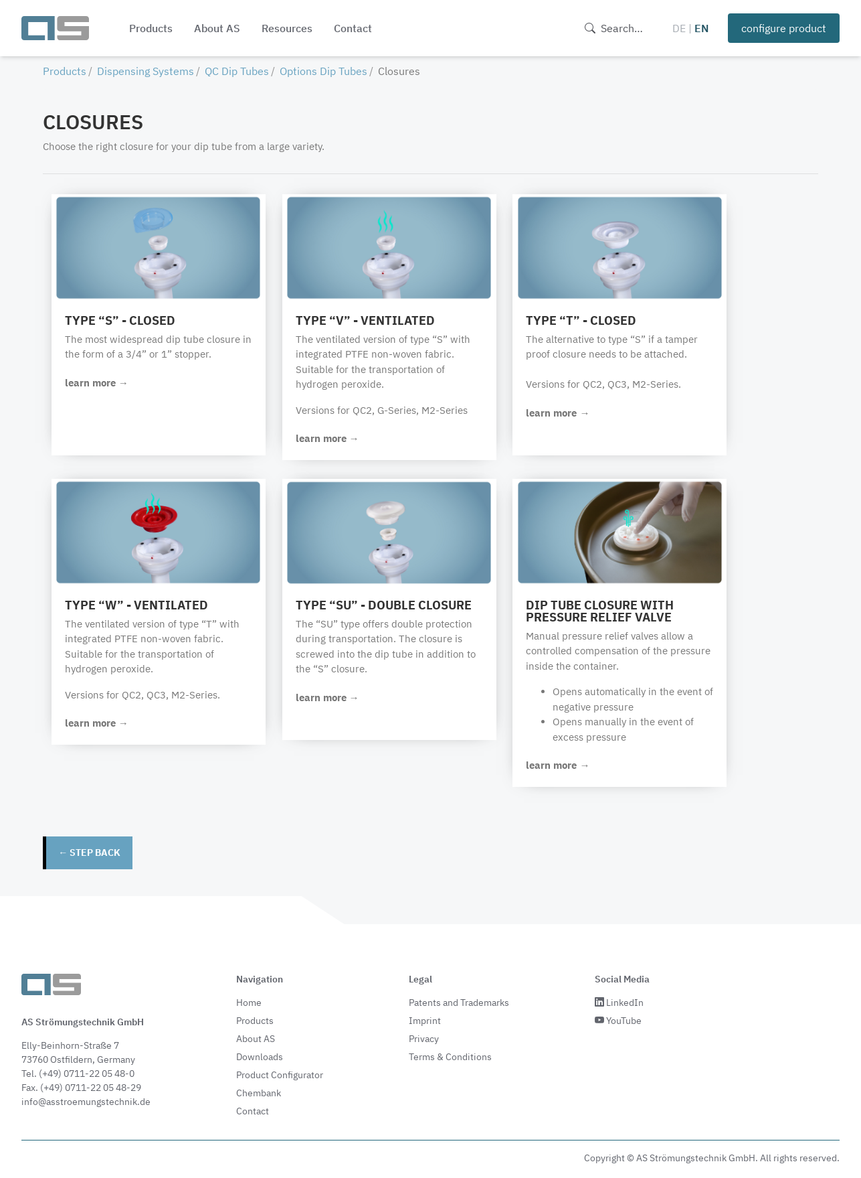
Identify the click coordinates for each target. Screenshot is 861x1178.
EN (701, 28)
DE (679, 28)
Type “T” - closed (586, 320)
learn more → (97, 382)
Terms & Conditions (450, 1056)
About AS (217, 28)
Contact (353, 28)
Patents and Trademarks (459, 1002)
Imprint (425, 1020)
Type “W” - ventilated (137, 605)
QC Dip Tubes (237, 71)
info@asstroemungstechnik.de (86, 1101)
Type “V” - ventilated (368, 320)
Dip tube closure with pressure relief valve (605, 611)
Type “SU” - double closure (386, 605)
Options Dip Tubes (323, 71)
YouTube (618, 1020)
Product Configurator (279, 1074)
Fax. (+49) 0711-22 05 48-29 (81, 1087)
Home (249, 1002)
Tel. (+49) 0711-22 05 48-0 (77, 1073)
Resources (287, 28)
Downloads (259, 1056)
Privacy (424, 1038)
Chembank (258, 1092)
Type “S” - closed (121, 320)
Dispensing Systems (145, 71)
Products (151, 28)
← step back (89, 852)
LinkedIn (619, 1002)
